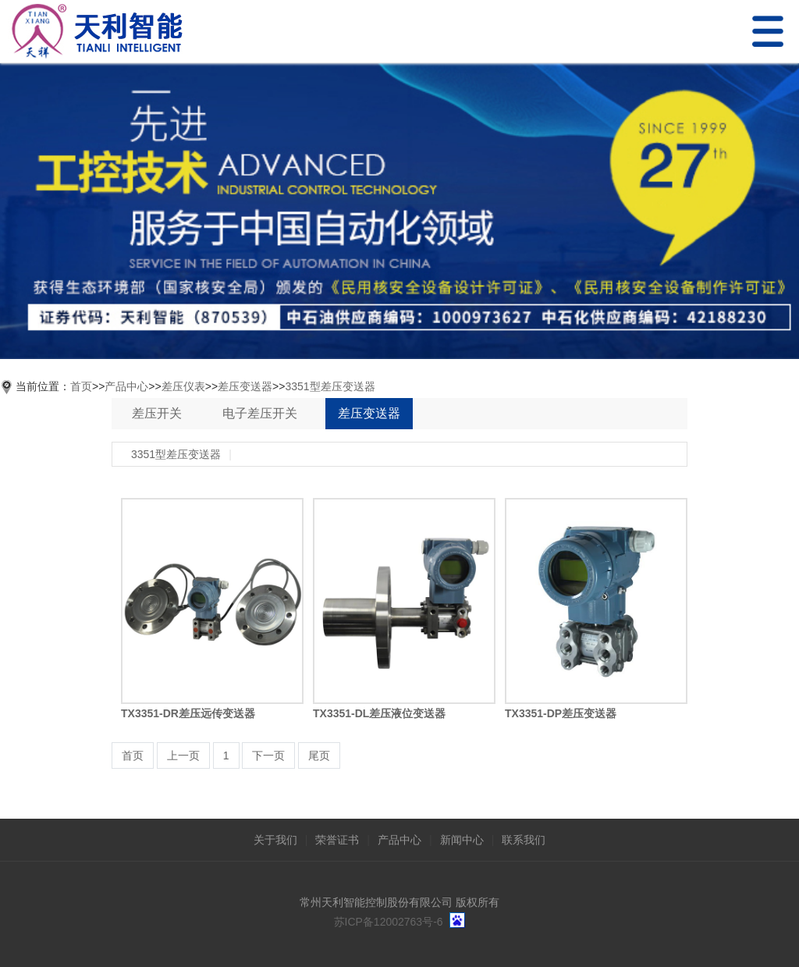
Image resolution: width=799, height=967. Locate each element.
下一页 (268, 755)
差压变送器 (245, 386)
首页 (81, 386)
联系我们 (523, 840)
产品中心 (126, 386)
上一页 (183, 755)
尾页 (319, 755)
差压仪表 (183, 386)
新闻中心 (462, 840)
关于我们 (275, 840)
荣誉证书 (337, 840)
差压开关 (157, 413)
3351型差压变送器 (330, 386)
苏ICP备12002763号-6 (388, 921)
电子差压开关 (259, 413)
